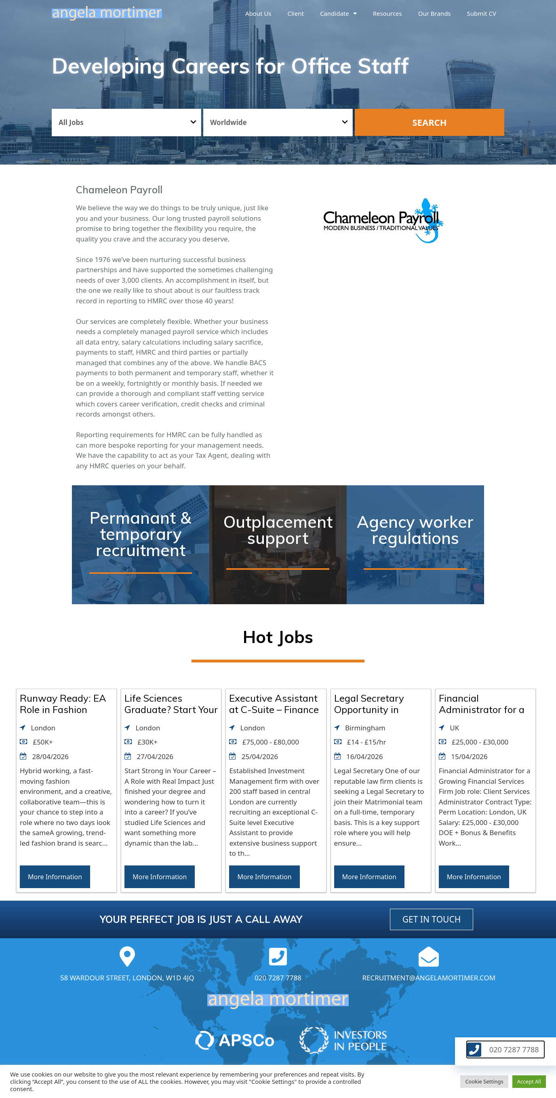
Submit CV (481, 13)
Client (296, 13)
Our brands (434, 13)
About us (258, 13)
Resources (387, 13)
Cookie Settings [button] (484, 1081)
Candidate (338, 13)
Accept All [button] (529, 1081)
